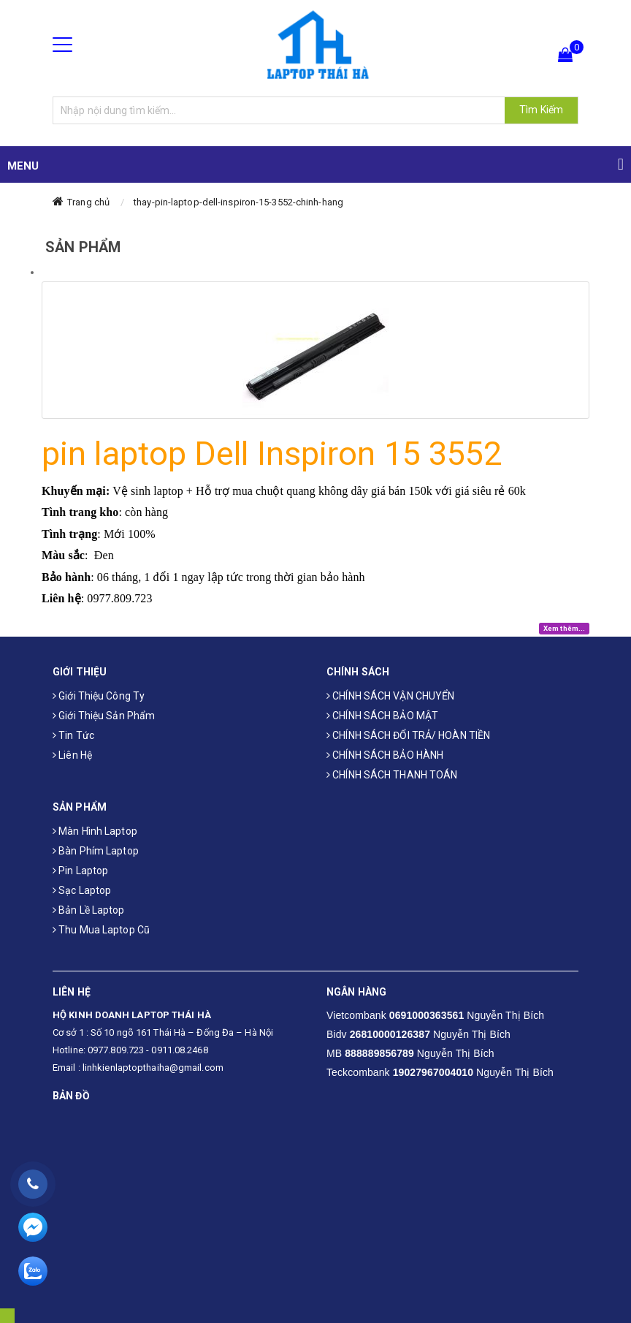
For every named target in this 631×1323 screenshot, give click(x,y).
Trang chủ (88, 202)
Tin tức (73, 735)
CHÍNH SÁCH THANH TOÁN (391, 775)
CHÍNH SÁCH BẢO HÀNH (384, 755)
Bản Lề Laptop (89, 910)
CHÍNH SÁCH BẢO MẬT (382, 715)
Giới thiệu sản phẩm (104, 715)
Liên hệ (72, 755)
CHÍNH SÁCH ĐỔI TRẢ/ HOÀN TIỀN (408, 735)
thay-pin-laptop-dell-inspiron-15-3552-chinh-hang (238, 202)
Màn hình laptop (95, 831)
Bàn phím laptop (96, 851)
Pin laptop (80, 870)
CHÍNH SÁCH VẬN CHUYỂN (390, 696)
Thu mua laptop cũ (101, 930)
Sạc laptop (82, 890)
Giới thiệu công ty (99, 696)
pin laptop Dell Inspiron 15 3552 (272, 453)
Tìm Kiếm (541, 109)
